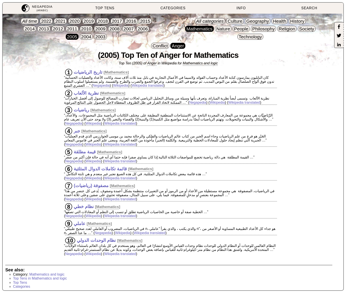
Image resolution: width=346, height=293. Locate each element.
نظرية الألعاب (86, 92)
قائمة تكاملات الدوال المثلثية (100, 168)
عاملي (79, 223)
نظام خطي (84, 206)
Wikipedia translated (148, 85)
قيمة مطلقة (85, 151)
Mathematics (116, 72)
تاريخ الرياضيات (88, 71)
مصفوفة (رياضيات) (91, 185)
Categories (21, 286)
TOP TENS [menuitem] (105, 8)
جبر (77, 130)
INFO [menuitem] (241, 8)
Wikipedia (120, 85)
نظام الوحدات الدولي (96, 240)
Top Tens (20, 282)
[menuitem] (37, 8)
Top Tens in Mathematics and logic (40, 278)
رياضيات (81, 109)
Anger (152, 63)
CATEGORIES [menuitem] (173, 8)
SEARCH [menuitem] (309, 8)
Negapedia (101, 85)
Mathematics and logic (200, 63)
